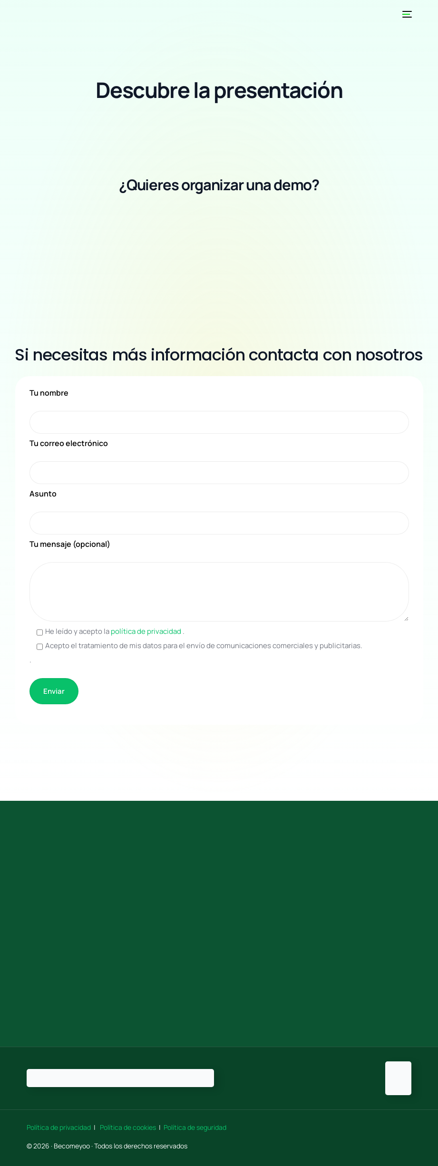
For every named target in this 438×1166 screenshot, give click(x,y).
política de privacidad (147, 631)
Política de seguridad (195, 1127)
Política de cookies (127, 1127)
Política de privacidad (59, 1127)
